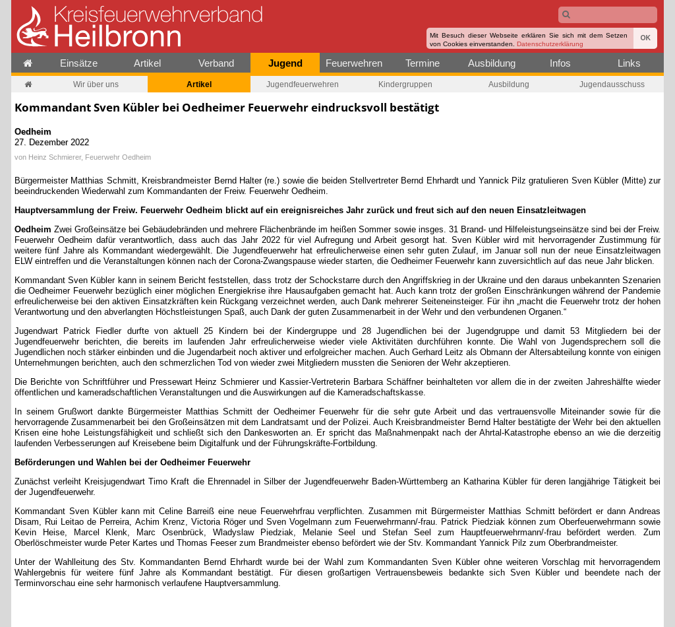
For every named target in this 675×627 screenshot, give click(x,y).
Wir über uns (96, 84)
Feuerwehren (354, 63)
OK (645, 38)
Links (629, 63)
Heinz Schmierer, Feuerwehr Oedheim (89, 157)
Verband (216, 63)
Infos (560, 63)
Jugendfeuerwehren (302, 84)
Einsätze (79, 63)
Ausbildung (491, 63)
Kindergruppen (405, 84)
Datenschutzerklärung (550, 44)
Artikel (147, 63)
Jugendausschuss (612, 84)
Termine (422, 63)
